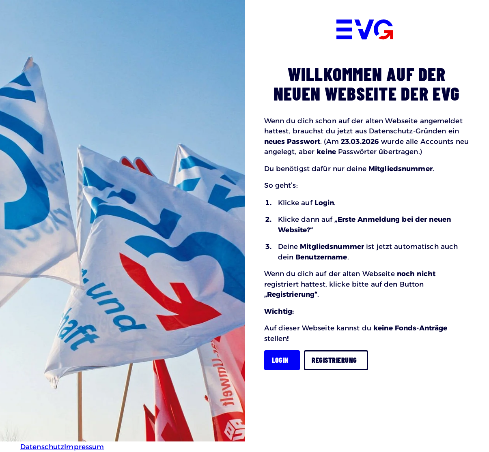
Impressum (84, 447)
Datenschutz (42, 447)
